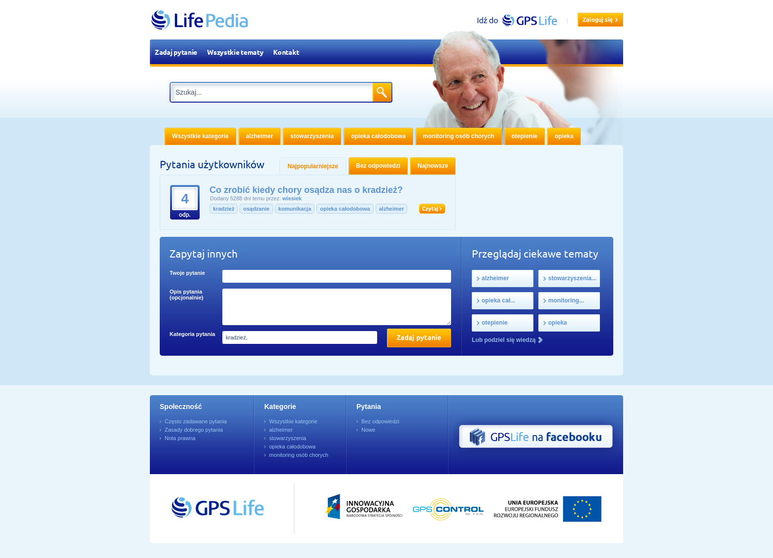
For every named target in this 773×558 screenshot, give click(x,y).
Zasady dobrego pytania (194, 430)
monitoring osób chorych (298, 455)
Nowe (368, 430)
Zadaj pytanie (176, 51)
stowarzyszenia (287, 438)
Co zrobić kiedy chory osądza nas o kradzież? (306, 190)
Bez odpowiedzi (380, 421)
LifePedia (200, 19)
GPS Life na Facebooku (536, 436)
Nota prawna (180, 438)
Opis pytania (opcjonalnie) (186, 294)
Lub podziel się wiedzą (503, 339)
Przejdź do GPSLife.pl (199, 508)
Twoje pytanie (187, 273)
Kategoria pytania (192, 334)
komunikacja (295, 209)
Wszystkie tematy (235, 51)
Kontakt (286, 51)
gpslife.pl (521, 20)
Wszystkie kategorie (293, 421)
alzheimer (391, 209)
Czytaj (432, 209)
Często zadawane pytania (196, 421)
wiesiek (292, 198)
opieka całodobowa (345, 209)
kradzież (223, 209)
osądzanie (256, 209)
